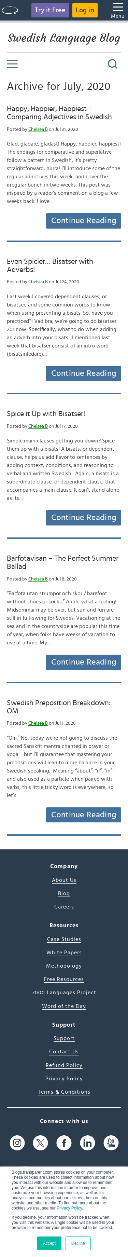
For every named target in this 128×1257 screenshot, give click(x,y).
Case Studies (64, 939)
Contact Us (64, 1051)
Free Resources (64, 979)
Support (64, 1038)
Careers (64, 907)
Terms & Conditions (64, 1092)
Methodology (64, 966)
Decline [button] (78, 1243)
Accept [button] (49, 1243)
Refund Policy (64, 1065)
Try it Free (50, 10)
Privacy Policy (69, 1208)
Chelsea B (38, 129)
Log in (85, 10)
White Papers (64, 952)
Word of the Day (64, 1006)
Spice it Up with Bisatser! (46, 414)
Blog (64, 893)
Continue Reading (83, 221)
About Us (64, 880)
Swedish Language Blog (64, 38)
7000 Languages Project (64, 992)
